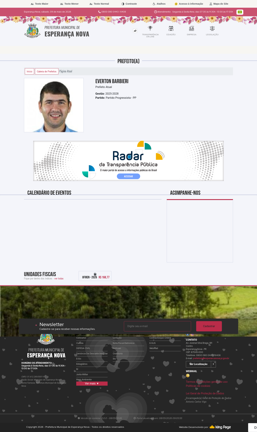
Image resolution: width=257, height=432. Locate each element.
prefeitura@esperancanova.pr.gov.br (211, 358)
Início (29, 71)
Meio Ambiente (84, 380)
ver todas (59, 278)
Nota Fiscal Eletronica (123, 343)
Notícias (117, 348)
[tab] (135, 31)
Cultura (79, 343)
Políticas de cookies (198, 386)
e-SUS (152, 343)
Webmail (153, 348)
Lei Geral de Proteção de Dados (205, 393)
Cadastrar (209, 326)
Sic (114, 359)
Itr (77, 369)
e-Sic (78, 359)
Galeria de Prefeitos (47, 71)
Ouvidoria (118, 354)
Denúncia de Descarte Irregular (92, 354)
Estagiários (81, 364)
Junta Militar (82, 374)
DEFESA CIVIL (83, 348)
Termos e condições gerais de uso (207, 381)
